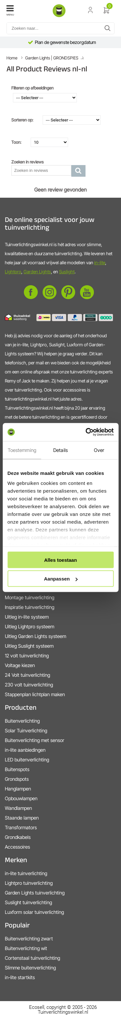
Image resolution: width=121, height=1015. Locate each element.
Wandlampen (18, 808)
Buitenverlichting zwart (29, 939)
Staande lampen (22, 818)
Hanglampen (18, 789)
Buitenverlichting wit (26, 948)
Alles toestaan (60, 559)
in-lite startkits (20, 977)
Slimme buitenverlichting (30, 968)
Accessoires (17, 847)
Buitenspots (17, 769)
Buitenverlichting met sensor (34, 740)
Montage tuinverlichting (29, 597)
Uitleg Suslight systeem (29, 646)
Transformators (21, 827)
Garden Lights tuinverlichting (35, 893)
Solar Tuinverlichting (26, 730)
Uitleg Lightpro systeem (29, 626)
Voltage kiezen (20, 665)
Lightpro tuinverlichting (29, 883)
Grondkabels (18, 837)
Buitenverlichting (22, 721)
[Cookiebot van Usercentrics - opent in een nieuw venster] (86, 432)
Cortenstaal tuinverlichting (32, 958)
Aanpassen (60, 578)
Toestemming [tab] (22, 450)
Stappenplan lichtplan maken (35, 694)
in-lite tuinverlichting (26, 873)
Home (11, 57)
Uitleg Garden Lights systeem (35, 636)
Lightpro (13, 271)
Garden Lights (37, 271)
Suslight (67, 271)
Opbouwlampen (21, 798)
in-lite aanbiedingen (25, 750)
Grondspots (17, 779)
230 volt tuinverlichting (29, 685)
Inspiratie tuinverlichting (29, 607)
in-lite (99, 262)
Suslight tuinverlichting (28, 902)
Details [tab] (60, 450)
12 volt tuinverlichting (27, 656)
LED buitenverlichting (27, 760)
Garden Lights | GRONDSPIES (51, 57)
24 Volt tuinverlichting (27, 675)
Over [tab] (99, 450)
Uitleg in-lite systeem (27, 617)
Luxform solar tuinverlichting (34, 912)
